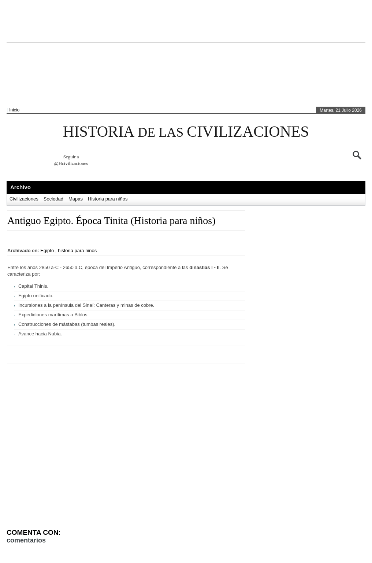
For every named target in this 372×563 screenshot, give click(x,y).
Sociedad (53, 199)
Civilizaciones (24, 199)
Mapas (75, 199)
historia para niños (77, 250)
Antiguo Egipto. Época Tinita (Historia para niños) (111, 220)
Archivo (20, 187)
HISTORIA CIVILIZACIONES (186, 131)
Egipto (47, 250)
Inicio (14, 110)
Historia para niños (107, 199)
